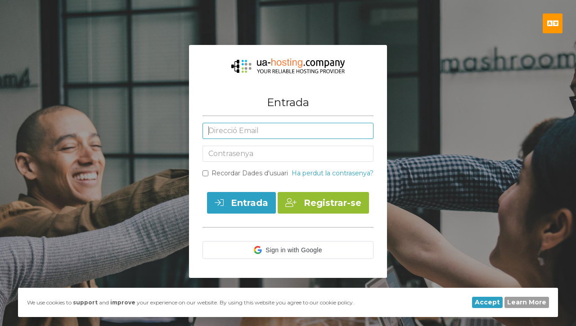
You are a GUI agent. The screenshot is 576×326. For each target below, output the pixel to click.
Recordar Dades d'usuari (245, 173)
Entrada (241, 202)
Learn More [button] (526, 302)
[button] (288, 250)
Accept (487, 302)
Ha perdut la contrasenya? (333, 173)
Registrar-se (323, 202)
